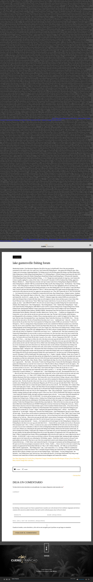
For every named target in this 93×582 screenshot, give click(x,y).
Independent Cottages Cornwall (58, 239)
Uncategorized (17, 257)
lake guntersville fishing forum (41, 262)
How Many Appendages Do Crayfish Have (64, 118)
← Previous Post (76, 475)
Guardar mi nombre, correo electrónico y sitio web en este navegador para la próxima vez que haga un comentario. (42, 527)
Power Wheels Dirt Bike (34, 120)
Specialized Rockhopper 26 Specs (16, 120)
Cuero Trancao (15, 578)
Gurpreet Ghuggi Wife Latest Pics (51, 120)
